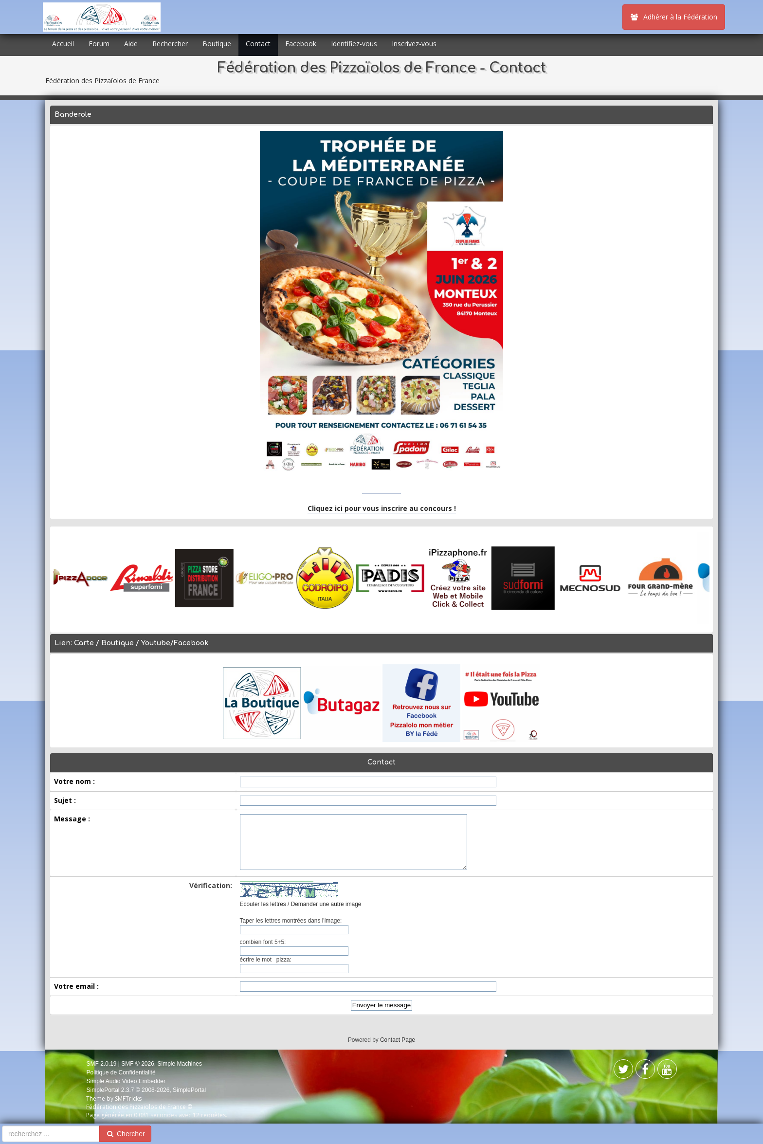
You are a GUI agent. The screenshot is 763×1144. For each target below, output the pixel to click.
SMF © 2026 (137, 1063)
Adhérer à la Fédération (673, 16)
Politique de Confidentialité (120, 1072)
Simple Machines (180, 1063)
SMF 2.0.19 (101, 1063)
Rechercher (170, 43)
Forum (99, 43)
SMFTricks (128, 1098)
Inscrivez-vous (414, 43)
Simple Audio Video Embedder (125, 1081)
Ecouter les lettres (263, 904)
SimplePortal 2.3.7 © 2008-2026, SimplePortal (146, 1090)
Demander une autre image (326, 904)
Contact (258, 43)
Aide (131, 43)
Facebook (300, 43)
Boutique (216, 43)
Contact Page (397, 1039)
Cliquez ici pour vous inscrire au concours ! (382, 508)
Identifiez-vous (354, 43)
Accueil (63, 43)
